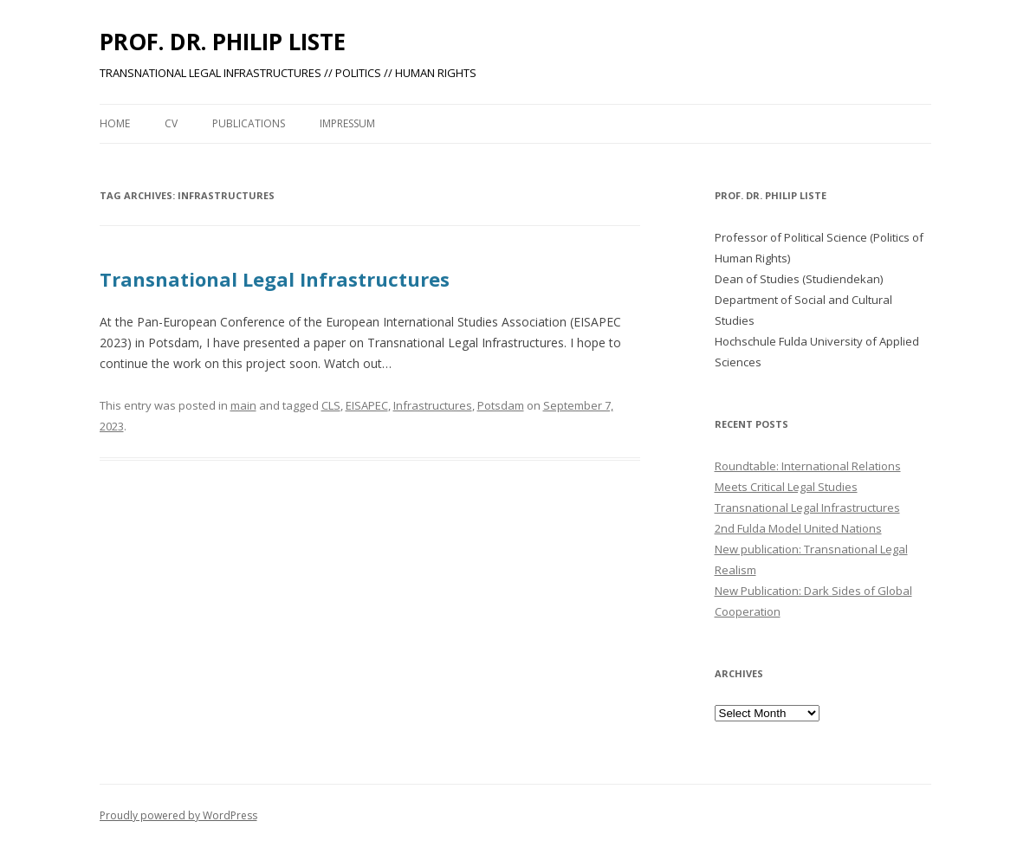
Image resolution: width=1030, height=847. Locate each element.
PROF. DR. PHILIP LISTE (223, 41)
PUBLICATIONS (248, 123)
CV (171, 123)
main (243, 405)
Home (115, 123)
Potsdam (500, 405)
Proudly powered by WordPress (178, 815)
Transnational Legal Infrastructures (275, 279)
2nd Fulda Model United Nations (798, 528)
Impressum (347, 123)
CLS (330, 405)
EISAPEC (367, 405)
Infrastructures (432, 405)
